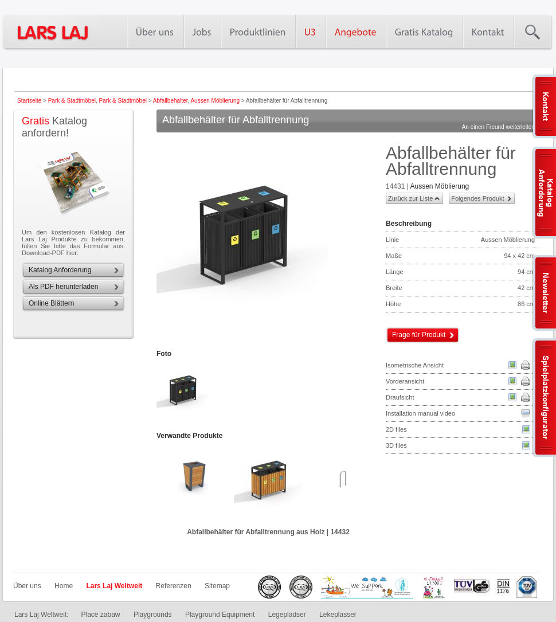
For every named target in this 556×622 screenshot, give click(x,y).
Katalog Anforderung (60, 270)
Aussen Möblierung (215, 100)
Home (63, 586)
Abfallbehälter (170, 100)
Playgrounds (153, 615)
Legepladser (287, 615)
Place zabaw (100, 615)
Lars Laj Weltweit (114, 586)
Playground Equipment (219, 615)
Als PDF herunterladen (63, 287)
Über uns (27, 586)
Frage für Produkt (418, 335)
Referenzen (173, 586)
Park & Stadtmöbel (72, 100)
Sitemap (217, 586)
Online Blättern (51, 303)
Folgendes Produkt (477, 198)
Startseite (29, 100)
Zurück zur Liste (410, 198)
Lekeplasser (338, 615)
